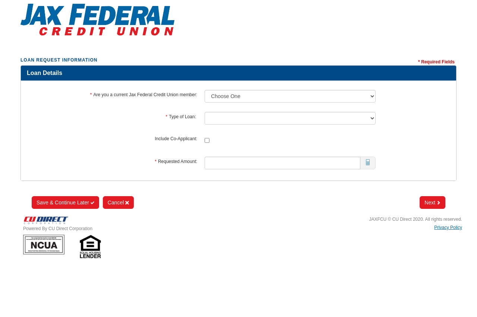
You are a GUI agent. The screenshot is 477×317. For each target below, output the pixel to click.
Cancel (118, 202)
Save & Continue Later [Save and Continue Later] (65, 202)
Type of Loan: (182, 116)
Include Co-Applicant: (176, 138)
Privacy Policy (448, 227)
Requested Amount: (176, 161)
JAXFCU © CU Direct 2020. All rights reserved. (415, 219)
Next (432, 202)
